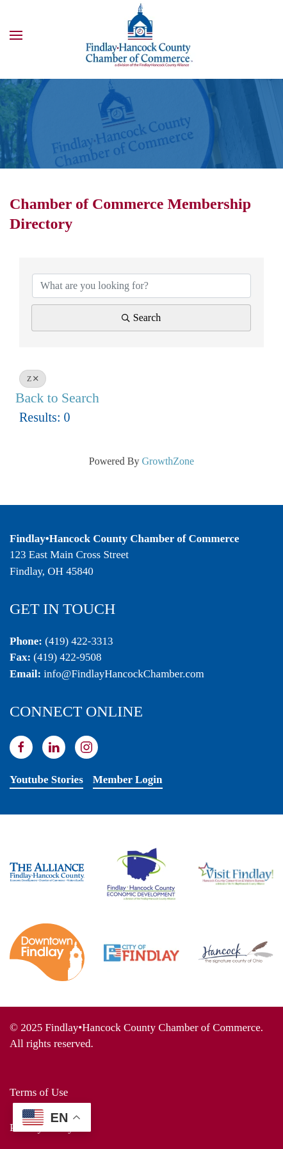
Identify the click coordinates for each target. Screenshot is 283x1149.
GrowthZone (168, 461)
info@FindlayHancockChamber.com (124, 674)
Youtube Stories (46, 779)
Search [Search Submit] (141, 317)
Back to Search (57, 398)
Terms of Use (39, 1092)
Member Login (128, 779)
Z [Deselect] (32, 378)
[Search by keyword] (141, 286)
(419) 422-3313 (79, 641)
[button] (16, 35)
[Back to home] (141, 35)
